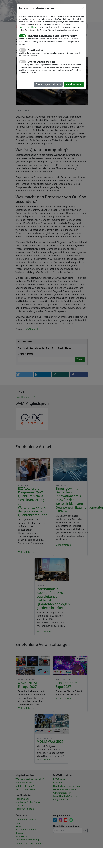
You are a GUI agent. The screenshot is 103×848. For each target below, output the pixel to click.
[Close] (83, 8)
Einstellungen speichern (48, 84)
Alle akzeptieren (74, 84)
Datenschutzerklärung (28, 27)
